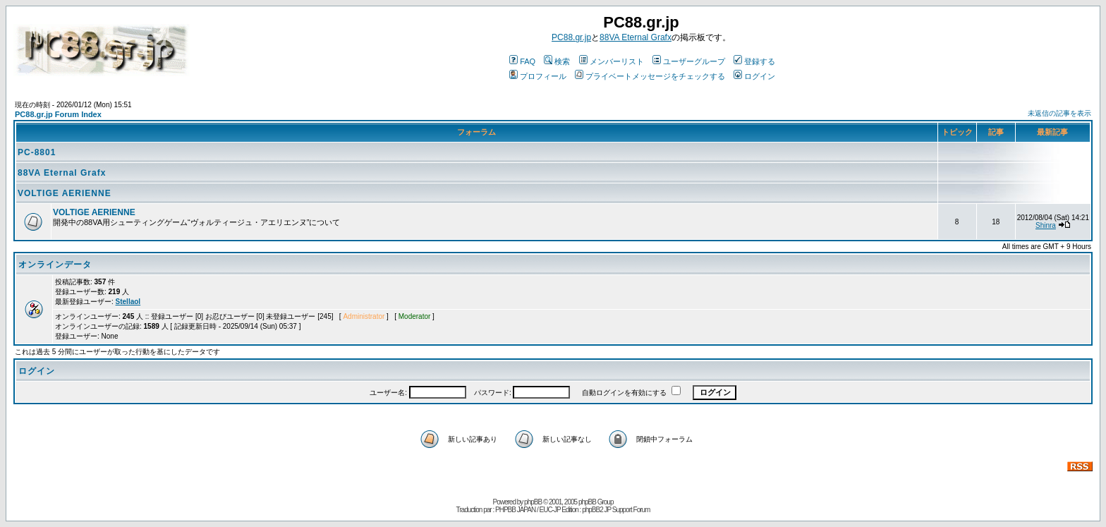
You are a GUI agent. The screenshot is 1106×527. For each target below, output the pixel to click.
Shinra (1045, 225)
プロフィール (537, 76)
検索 (557, 61)
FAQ (522, 61)
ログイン (754, 76)
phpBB (533, 502)
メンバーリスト (611, 61)
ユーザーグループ (688, 61)
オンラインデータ (55, 264)
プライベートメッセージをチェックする (650, 76)
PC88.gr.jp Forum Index (58, 114)
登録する (754, 61)
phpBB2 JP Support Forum (616, 510)
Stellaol (128, 301)
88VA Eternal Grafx (636, 37)
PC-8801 (37, 152)
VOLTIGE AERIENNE (64, 193)
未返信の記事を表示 (1059, 113)
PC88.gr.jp (571, 37)
